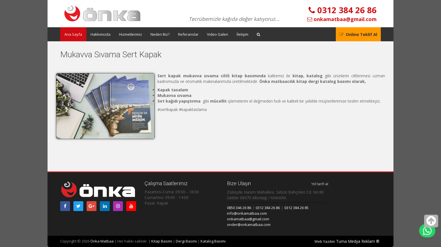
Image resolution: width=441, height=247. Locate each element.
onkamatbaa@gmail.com (342, 19)
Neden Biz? (160, 34)
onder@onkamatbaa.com (249, 224)
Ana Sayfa (73, 34)
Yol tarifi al (319, 184)
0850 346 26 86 (239, 207)
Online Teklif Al (361, 34)
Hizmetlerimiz (130, 34)
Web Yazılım (324, 241)
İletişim (242, 34)
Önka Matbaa (102, 241)
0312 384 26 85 (296, 207)
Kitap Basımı (161, 241)
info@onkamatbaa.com (247, 213)
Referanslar (188, 34)
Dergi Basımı (186, 241)
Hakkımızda (101, 34)
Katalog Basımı (213, 241)
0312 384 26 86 (343, 9)
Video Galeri (217, 34)
